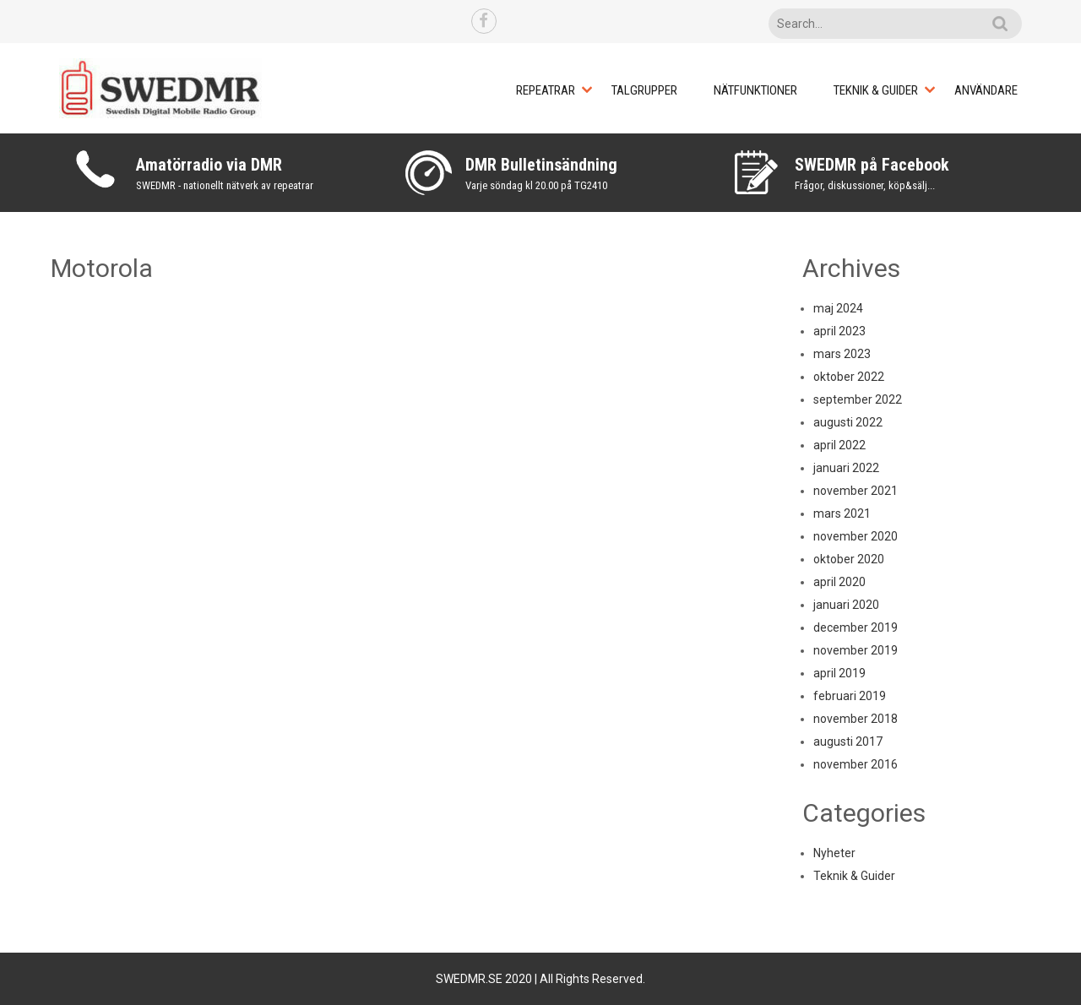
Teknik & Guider (876, 90)
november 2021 (855, 490)
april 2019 (839, 673)
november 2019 (855, 650)
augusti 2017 (848, 741)
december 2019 (855, 627)
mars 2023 (842, 354)
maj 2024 (838, 308)
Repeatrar (545, 90)
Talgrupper (644, 90)
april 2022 (839, 445)
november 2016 (855, 764)
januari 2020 (846, 604)
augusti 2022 (848, 422)
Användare (986, 90)
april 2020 (839, 582)
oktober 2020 (848, 559)
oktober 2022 (848, 376)
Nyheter (834, 853)
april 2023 (839, 331)
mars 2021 (842, 513)
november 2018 (855, 718)
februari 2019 (849, 696)
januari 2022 (846, 468)
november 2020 (855, 536)
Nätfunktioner (755, 90)
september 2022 (857, 399)
